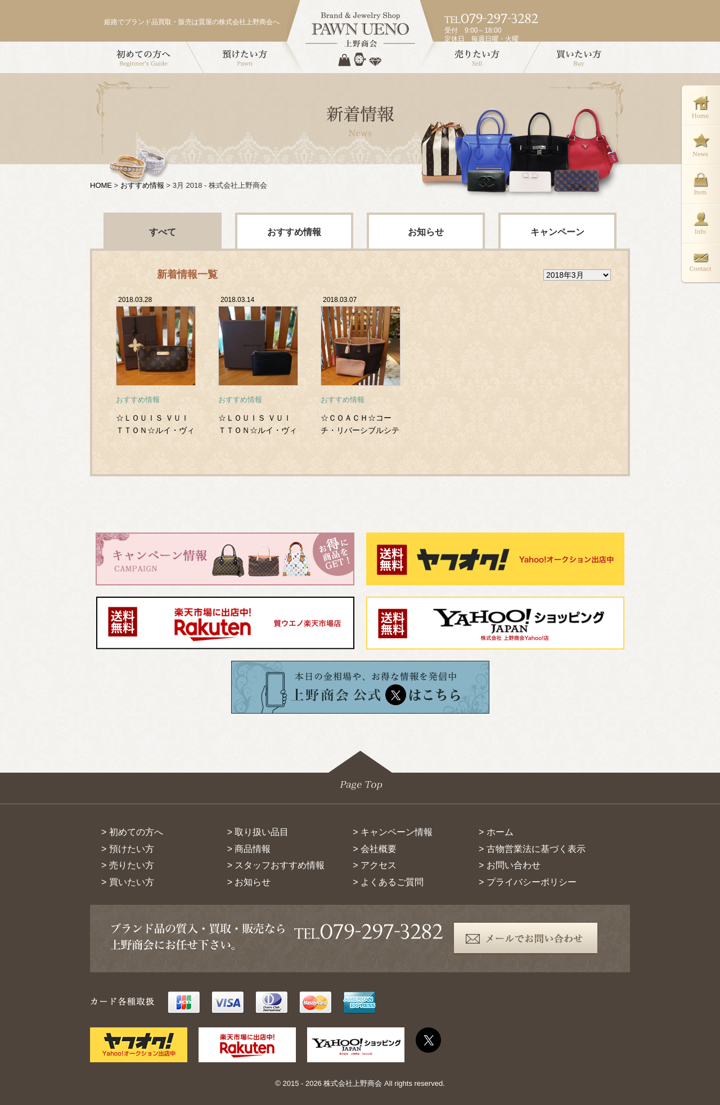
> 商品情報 (249, 849)
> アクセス (375, 865)
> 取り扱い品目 (258, 832)
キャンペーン (557, 232)
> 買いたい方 (127, 882)
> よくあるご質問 (388, 882)
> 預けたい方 (127, 849)
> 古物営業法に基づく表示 (532, 849)
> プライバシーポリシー (528, 882)
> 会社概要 (375, 849)
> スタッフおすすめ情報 (276, 865)
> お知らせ (249, 882)
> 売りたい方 (127, 865)
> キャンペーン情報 (393, 832)
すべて (162, 232)
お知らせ (426, 232)
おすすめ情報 (142, 185)
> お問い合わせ (510, 865)
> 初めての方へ (132, 832)
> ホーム (496, 832)
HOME (101, 185)
